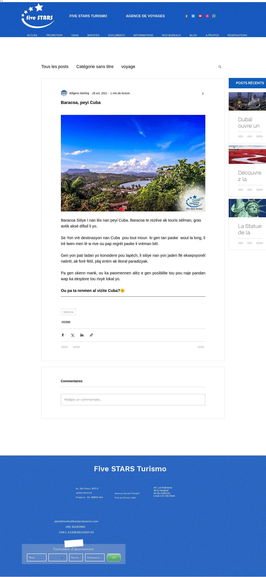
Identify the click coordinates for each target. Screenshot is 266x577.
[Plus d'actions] (203, 93)
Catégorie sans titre (95, 66)
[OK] (114, 557)
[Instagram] (207, 16)
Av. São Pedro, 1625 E (87, 488)
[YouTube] (200, 16)
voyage (128, 66)
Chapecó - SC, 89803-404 (89, 497)
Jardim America (84, 492)
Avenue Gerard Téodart (127, 493)
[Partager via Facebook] (63, 335)
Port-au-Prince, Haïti (125, 497)
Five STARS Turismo (130, 468)
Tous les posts (55, 66)
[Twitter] (193, 16)
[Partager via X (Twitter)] (72, 335)
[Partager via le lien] (91, 335)
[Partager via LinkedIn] (82, 335)
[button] (75, 35)
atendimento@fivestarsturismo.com (76, 521)
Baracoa (68, 311)
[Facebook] (186, 16)
